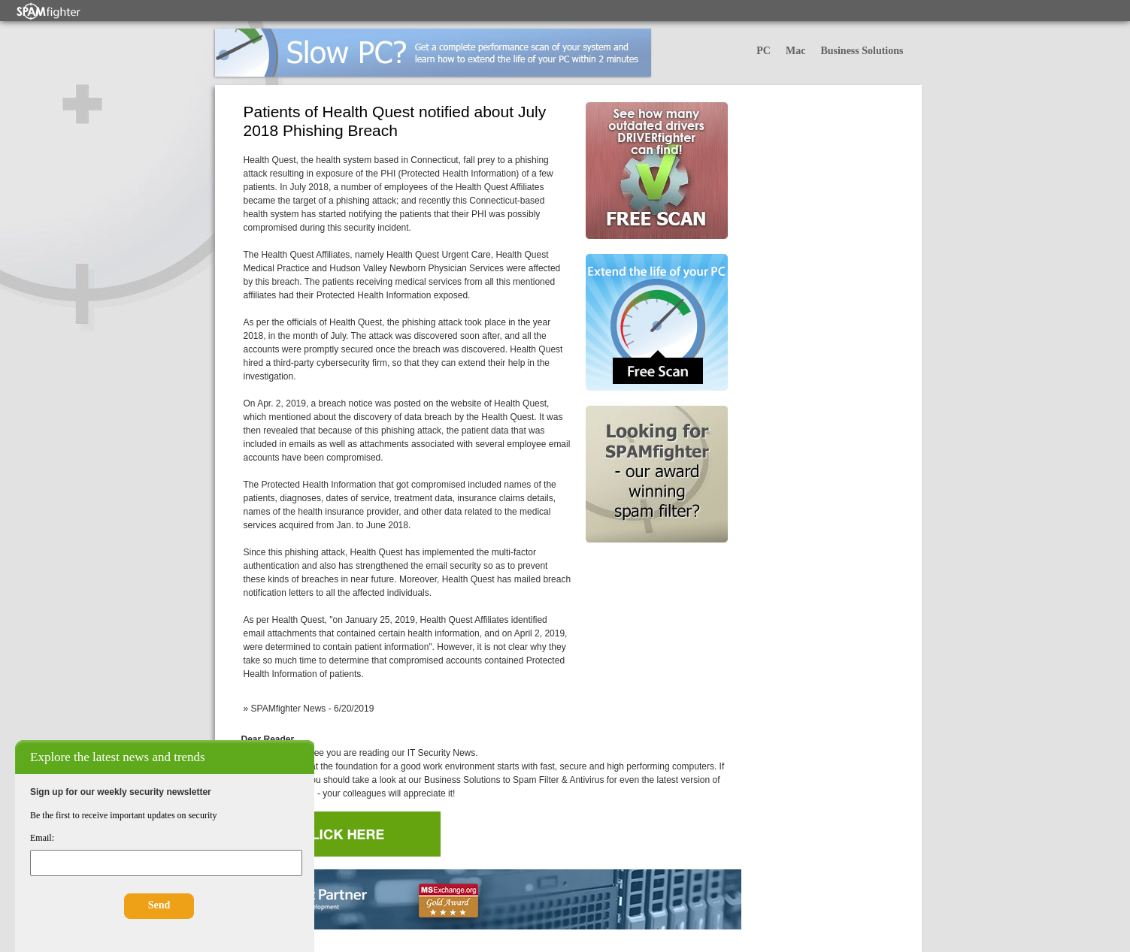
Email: (42, 838)
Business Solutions (861, 50)
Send (159, 905)
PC (763, 50)
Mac (795, 50)
